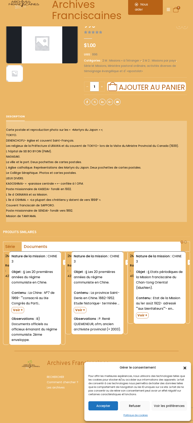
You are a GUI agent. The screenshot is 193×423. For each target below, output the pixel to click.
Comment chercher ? (62, 382)
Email (117, 102)
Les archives (56, 387)
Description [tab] (15, 116)
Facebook (87, 102)
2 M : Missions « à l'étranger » (121, 61)
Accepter (103, 406)
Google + (110, 102)
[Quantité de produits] (94, 86)
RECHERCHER (55, 377)
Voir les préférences (169, 406)
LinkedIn (102, 102)
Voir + (18, 310)
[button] (185, 368)
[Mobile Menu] (168, 9)
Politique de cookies (135, 415)
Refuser (135, 406)
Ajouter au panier (152, 86)
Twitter (94, 102)
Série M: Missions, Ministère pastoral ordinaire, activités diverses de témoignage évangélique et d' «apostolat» (130, 68)
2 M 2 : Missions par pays (159, 61)
